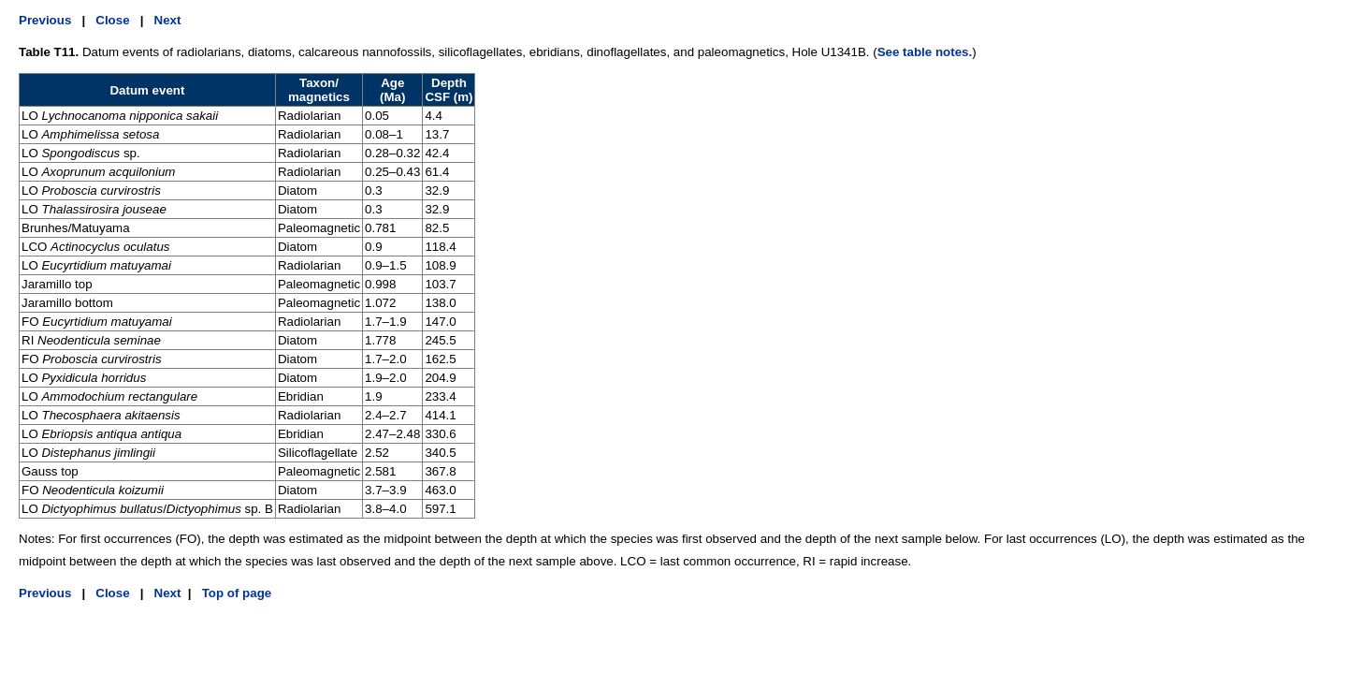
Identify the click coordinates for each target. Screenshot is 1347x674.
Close (112, 20)
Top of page (234, 593)
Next (167, 20)
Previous (45, 20)
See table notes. (924, 52)
